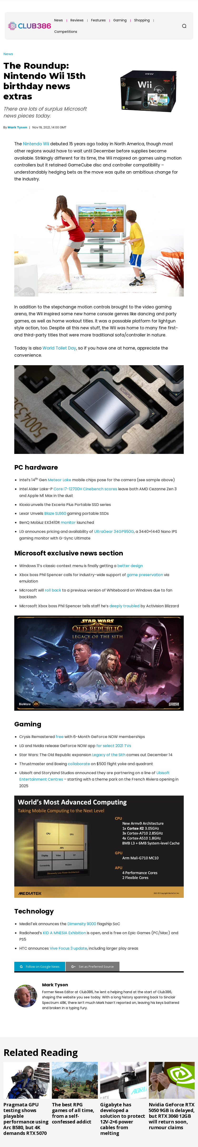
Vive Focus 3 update (68, 948)
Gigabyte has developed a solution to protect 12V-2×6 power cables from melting (122, 1118)
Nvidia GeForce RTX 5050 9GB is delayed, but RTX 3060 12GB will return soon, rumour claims (172, 1116)
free (60, 736)
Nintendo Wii (36, 144)
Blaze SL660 (55, 513)
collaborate (79, 764)
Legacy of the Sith (108, 755)
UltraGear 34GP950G (114, 531)
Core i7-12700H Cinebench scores (85, 489)
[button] (184, 26)
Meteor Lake (59, 480)
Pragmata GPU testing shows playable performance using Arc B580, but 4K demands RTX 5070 (26, 1118)
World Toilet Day (59, 348)
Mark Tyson (17, 127)
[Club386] (29, 26)
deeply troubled (124, 606)
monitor (68, 522)
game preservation (145, 575)
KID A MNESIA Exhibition (64, 933)
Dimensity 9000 (81, 924)
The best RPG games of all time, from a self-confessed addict (73, 1113)
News (8, 54)
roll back (53, 590)
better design (130, 566)
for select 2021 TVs (113, 745)
